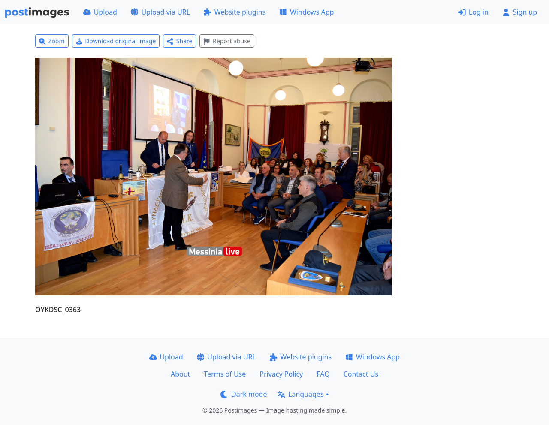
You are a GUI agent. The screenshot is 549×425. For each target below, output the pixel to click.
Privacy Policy (281, 374)
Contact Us (361, 374)
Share (179, 41)
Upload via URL (160, 12)
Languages (300, 394)
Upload (100, 12)
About (180, 374)
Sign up (519, 12)
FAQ (323, 374)
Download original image (116, 41)
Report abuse (226, 41)
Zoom (52, 41)
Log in (473, 12)
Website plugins (234, 12)
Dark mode (243, 394)
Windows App (306, 12)
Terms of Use (225, 374)
